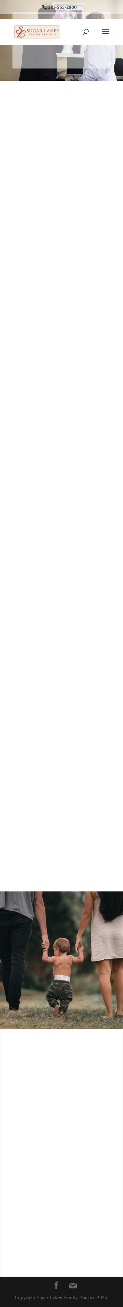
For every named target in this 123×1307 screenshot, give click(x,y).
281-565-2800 (62, 7)
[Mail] (72, 1286)
